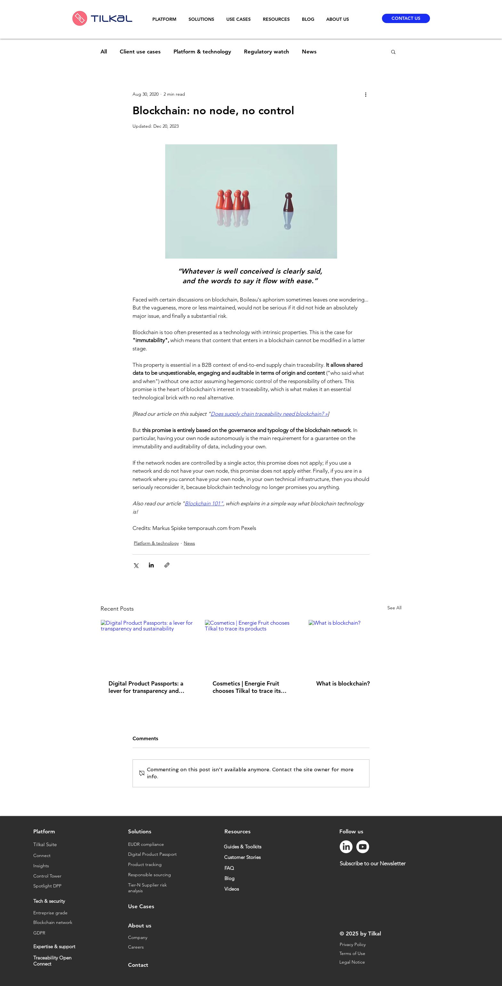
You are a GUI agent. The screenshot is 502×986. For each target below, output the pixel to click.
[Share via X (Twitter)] (136, 565)
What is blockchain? (343, 683)
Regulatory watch (266, 51)
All (104, 51)
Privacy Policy (353, 944)
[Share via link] (167, 565)
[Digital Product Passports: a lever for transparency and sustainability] (147, 646)
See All (394, 608)
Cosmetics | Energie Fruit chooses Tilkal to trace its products (247, 687)
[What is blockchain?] (355, 646)
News (309, 51)
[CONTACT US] (406, 18)
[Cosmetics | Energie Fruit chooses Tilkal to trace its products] (251, 646)
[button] (166, 19)
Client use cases (140, 51)
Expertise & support (54, 946)
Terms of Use (353, 953)
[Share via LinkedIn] (151, 565)
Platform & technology (202, 51)
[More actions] (365, 94)
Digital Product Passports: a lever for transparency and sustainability (146, 687)
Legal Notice (352, 962)
